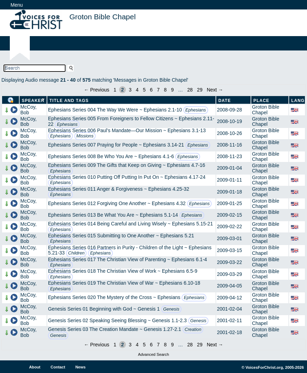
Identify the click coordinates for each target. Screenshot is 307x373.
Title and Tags (69, 100)
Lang (298, 100)
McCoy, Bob (28, 109)
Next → (215, 90)
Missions (85, 136)
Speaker (33, 100)
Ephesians (195, 110)
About (34, 367)
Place (261, 100)
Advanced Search (153, 354)
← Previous (96, 90)
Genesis (171, 309)
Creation (193, 329)
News (80, 367)
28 (190, 90)
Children (76, 253)
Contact (57, 367)
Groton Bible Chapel (265, 109)
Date (224, 100)
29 (200, 90)
